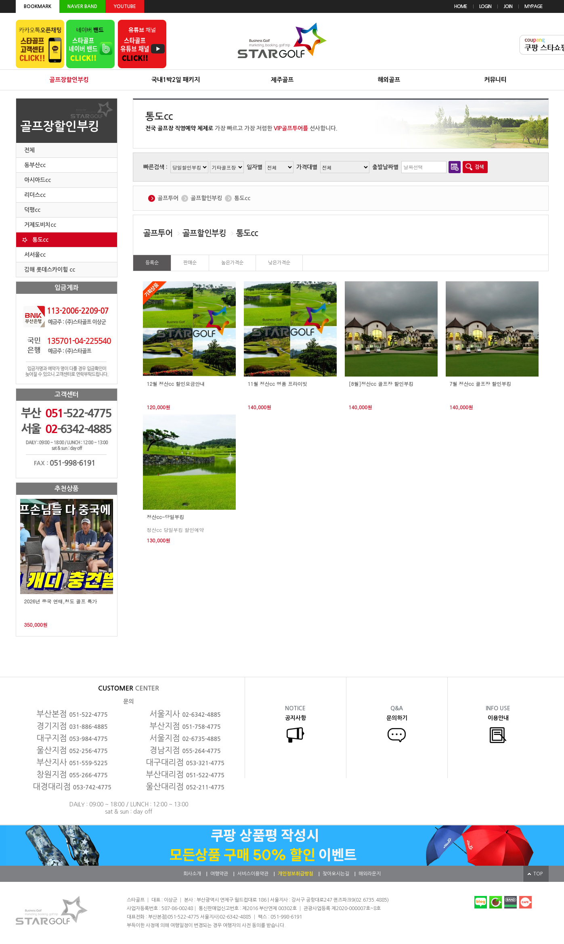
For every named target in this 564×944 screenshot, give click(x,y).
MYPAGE (533, 6)
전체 (29, 150)
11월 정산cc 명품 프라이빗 (277, 384)
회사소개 (192, 873)
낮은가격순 (279, 262)
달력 (455, 167)
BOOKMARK (37, 6)
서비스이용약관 (252, 873)
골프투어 (167, 198)
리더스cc (35, 195)
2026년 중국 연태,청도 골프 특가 (60, 601)
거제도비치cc (40, 225)
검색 (479, 167)
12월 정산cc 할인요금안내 (176, 384)
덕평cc (32, 210)
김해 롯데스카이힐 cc (49, 269)
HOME (460, 6)
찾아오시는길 (336, 873)
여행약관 (219, 873)
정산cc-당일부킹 (165, 517)
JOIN (507, 6)
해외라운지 (370, 873)
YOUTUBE (124, 6)
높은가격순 (232, 262)
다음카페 (525, 902)
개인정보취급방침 (295, 873)
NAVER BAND (82, 6)
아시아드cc (37, 180)
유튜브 (142, 44)
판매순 (190, 262)
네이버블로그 (480, 902)
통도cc (40, 240)
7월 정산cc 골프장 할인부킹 (480, 384)
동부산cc (35, 165)
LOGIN (485, 6)
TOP (538, 873)
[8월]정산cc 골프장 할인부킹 (381, 384)
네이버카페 (495, 902)
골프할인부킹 (206, 198)
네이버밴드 (510, 902)
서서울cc (35, 254)
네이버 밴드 (90, 44)
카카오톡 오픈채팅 (40, 44)
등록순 (152, 262)
